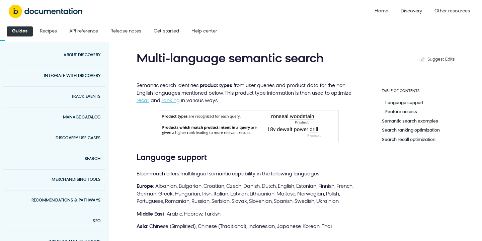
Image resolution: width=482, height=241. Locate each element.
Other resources (452, 11)
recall (143, 100)
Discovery (411, 11)
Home (381, 11)
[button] (249, 126)
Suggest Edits (436, 59)
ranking (171, 100)
